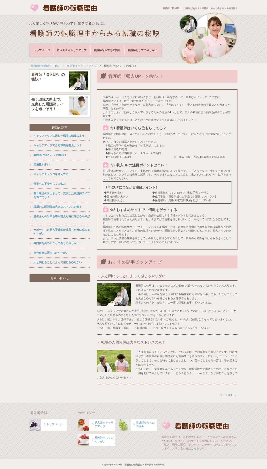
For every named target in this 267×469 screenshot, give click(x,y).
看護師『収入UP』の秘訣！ (50, 155)
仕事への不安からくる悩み (50, 183)
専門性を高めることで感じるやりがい (56, 243)
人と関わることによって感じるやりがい (133, 276)
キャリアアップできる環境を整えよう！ (58, 145)
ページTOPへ (228, 395)
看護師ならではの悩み (107, 50)
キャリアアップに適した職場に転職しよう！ (60, 135)
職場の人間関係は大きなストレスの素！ (133, 342)
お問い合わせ (59, 278)
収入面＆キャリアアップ (72, 50)
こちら (195, 448)
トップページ (42, 50)
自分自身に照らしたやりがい (51, 252)
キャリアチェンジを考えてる (51, 174)
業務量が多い (42, 164)
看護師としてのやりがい (142, 50)
